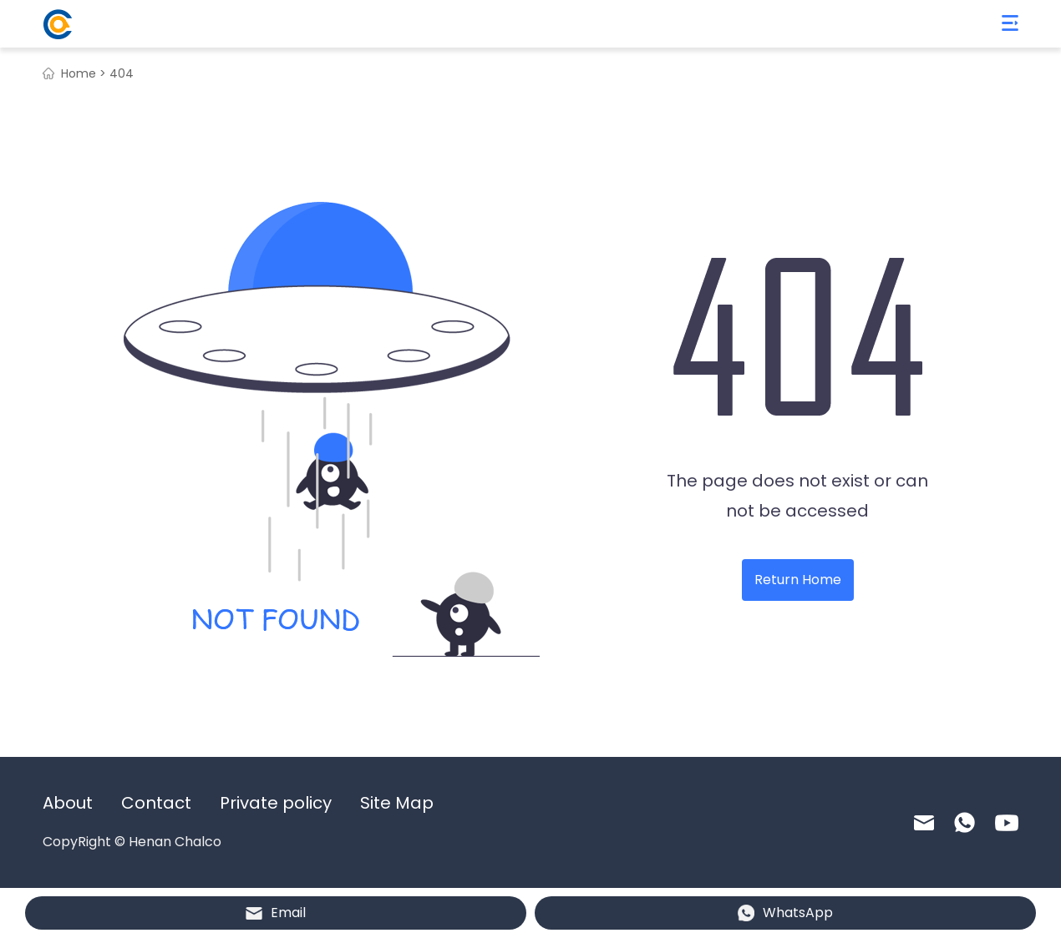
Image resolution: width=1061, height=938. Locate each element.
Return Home (797, 579)
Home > (83, 73)
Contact (156, 802)
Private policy (276, 802)
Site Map (397, 802)
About (68, 802)
